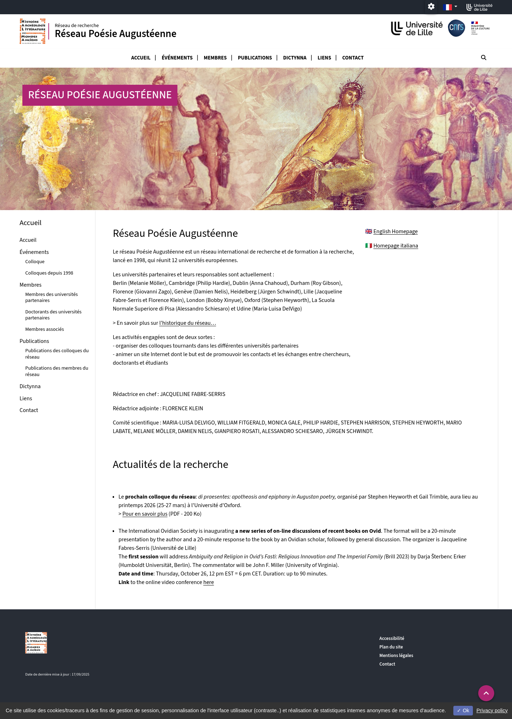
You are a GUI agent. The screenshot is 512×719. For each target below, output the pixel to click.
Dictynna (294, 58)
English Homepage (395, 231)
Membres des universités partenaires (51, 297)
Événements (177, 58)
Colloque (34, 261)
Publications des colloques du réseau (57, 353)
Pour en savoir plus (144, 514)
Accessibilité (391, 638)
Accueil (141, 58)
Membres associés (44, 329)
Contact (353, 58)
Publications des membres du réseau (56, 371)
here (208, 582)
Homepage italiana (395, 246)
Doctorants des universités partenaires (53, 315)
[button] (486, 693)
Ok (463, 710)
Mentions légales (396, 655)
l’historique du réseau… (187, 323)
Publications (255, 58)
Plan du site (391, 647)
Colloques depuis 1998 (49, 273)
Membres (215, 58)
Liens (324, 58)
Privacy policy (492, 710)
